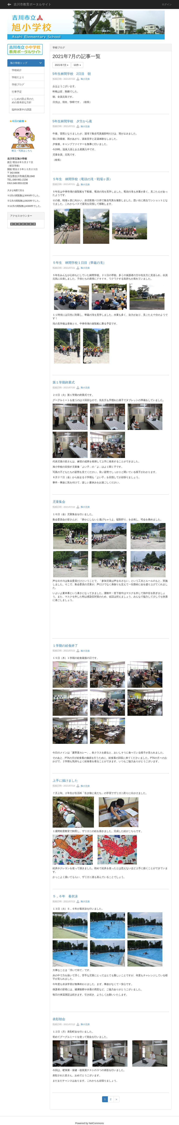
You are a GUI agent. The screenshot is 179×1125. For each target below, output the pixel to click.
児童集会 (59, 502)
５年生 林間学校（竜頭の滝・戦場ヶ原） (82, 179)
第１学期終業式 (64, 382)
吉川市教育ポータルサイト (32, 4)
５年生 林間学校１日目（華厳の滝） (79, 262)
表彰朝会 (59, 1019)
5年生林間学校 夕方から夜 (72, 121)
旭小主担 (83, 79)
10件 (77, 65)
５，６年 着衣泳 (65, 896)
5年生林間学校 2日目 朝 (72, 74)
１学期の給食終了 (65, 645)
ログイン (167, 4)
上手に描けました (67, 780)
